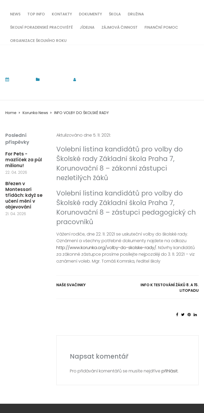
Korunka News (55, 79)
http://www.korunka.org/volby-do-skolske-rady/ (106, 248)
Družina (136, 13)
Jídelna (87, 27)
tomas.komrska (98, 79)
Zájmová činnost (119, 27)
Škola (115, 13)
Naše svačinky (71, 285)
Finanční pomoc (161, 27)
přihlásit (170, 371)
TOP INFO (36, 13)
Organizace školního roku (38, 40)
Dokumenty (90, 13)
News (15, 13)
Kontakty (62, 13)
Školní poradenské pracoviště (41, 27)
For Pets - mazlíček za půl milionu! (23, 160)
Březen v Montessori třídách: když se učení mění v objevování (23, 195)
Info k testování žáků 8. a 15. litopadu (170, 287)
